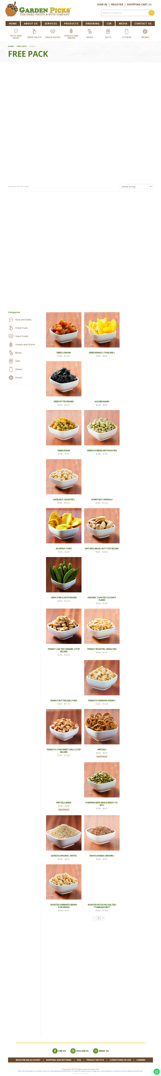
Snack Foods (52, 37)
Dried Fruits (34, 37)
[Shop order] (136, 71)
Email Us (101, 1051)
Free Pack (22, 46)
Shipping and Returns (58, 1060)
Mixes (89, 37)
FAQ (79, 1060)
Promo (145, 37)
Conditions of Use (120, 1060)
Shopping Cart (139, 4)
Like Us (59, 1051)
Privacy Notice (95, 1060)
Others (126, 37)
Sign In (102, 4)
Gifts (108, 37)
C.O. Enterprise (83, 1073)
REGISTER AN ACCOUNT (28, 1060)
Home (11, 46)
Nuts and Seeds (16, 36)
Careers (140, 1060)
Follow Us (79, 1051)
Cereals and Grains (71, 36)
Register (117, 4)
